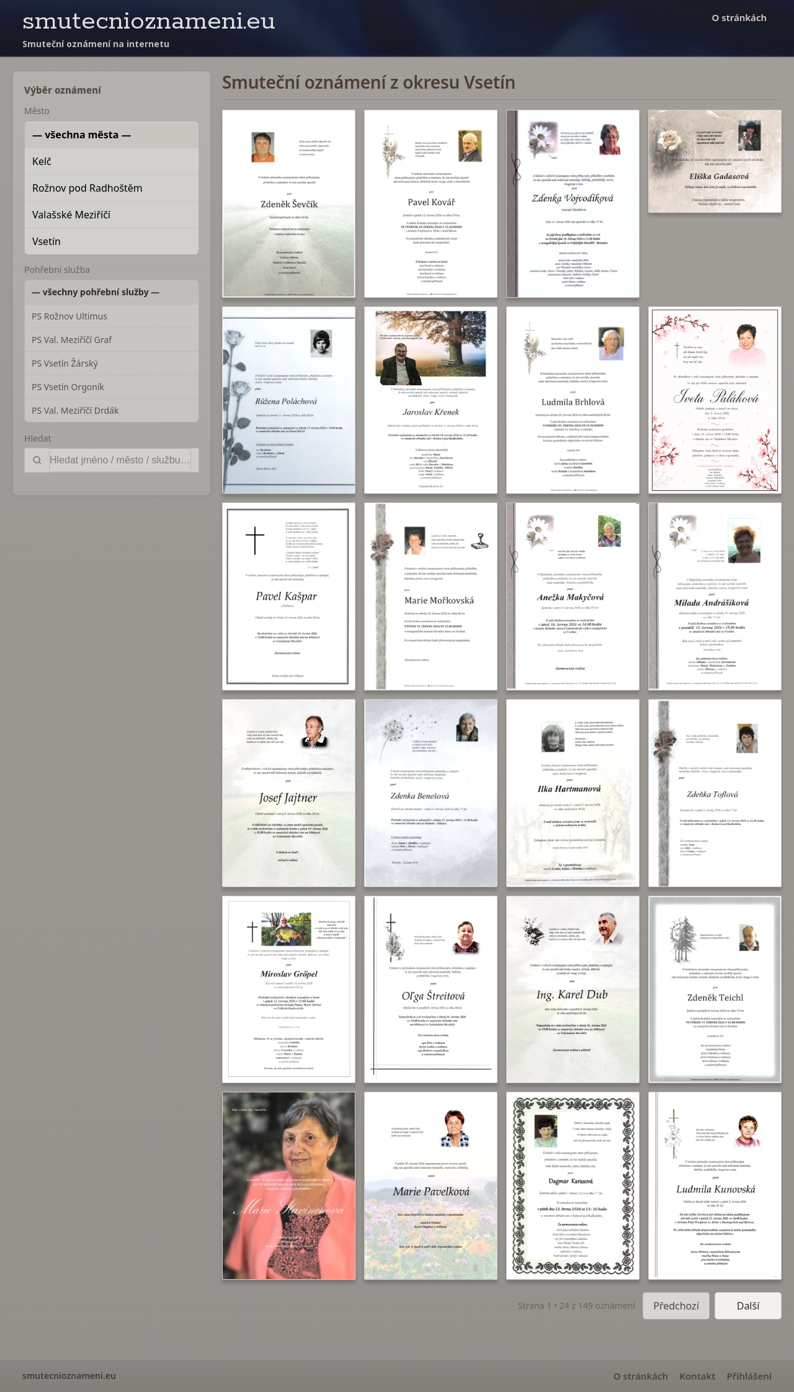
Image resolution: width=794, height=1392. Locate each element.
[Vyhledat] (120, 460)
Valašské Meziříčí (71, 214)
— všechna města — (82, 134)
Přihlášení (749, 1376)
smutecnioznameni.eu (148, 21)
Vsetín (46, 241)
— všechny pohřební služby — (95, 292)
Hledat (37, 438)
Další (748, 1306)
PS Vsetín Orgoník (68, 387)
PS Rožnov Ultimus (69, 316)
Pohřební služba (57, 269)
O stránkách (739, 17)
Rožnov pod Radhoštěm (87, 188)
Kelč (41, 161)
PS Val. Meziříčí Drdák (75, 410)
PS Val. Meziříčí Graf (72, 340)
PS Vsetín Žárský (65, 363)
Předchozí (676, 1306)
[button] (288, 204)
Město (37, 111)
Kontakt (697, 1376)
